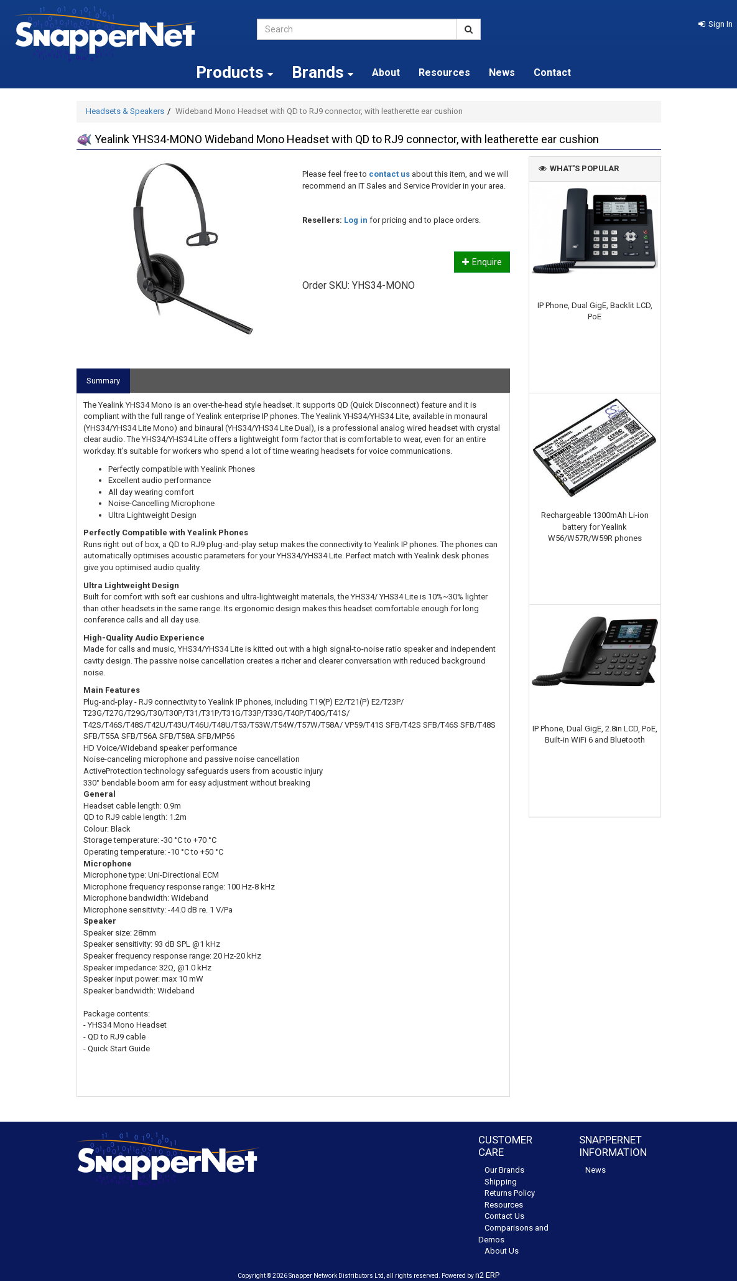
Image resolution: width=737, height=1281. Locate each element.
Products (234, 72)
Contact (552, 72)
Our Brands (504, 1170)
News (502, 72)
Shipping (500, 1181)
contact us (389, 174)
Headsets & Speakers (125, 111)
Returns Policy (509, 1193)
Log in (356, 220)
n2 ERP (487, 1275)
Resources (444, 72)
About (386, 72)
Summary (103, 380)
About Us (501, 1250)
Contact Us (504, 1216)
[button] (715, 24)
